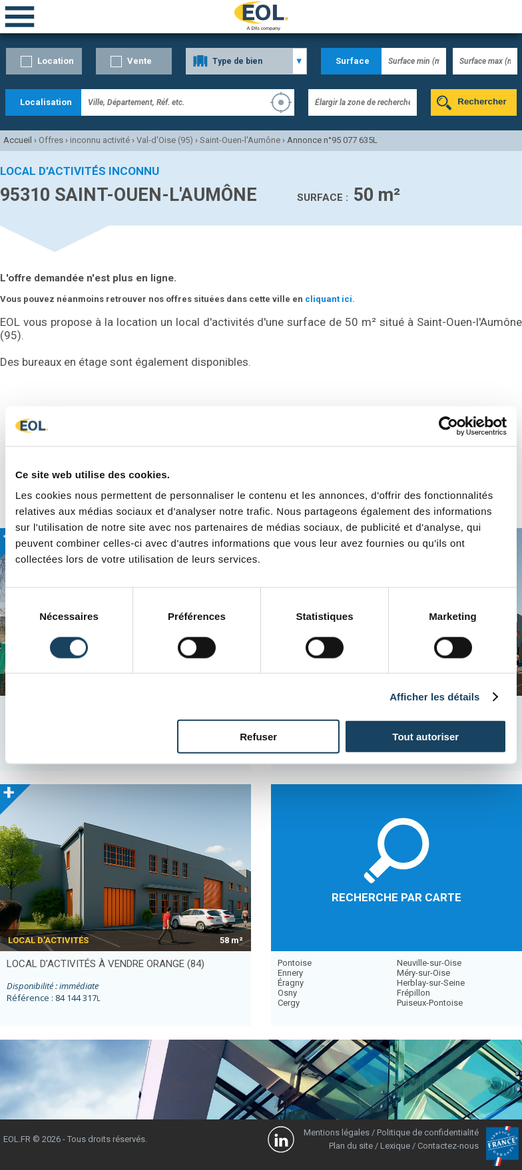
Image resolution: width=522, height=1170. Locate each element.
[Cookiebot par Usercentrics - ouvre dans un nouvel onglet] (448, 426)
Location (55, 61)
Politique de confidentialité (428, 1132)
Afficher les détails (434, 696)
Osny (287, 993)
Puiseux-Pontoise (430, 1003)
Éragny (291, 983)
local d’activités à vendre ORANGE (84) (105, 964)
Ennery (290, 973)
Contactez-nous (448, 1146)
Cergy (289, 1003)
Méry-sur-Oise (423, 973)
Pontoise (295, 963)
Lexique (395, 1146)
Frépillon (413, 993)
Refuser (258, 736)
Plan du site (351, 1146)
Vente (139, 61)
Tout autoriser (425, 736)
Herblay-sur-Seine (431, 983)
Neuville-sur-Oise (429, 963)
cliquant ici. (330, 299)
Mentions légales (337, 1132)
